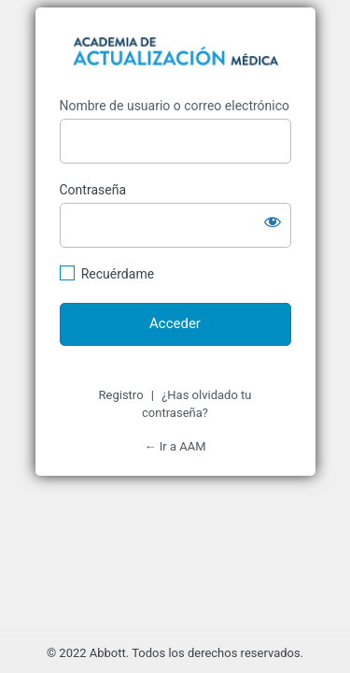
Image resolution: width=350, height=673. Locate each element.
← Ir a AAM (175, 446)
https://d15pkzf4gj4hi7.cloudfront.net (175, 55)
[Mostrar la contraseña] (272, 221)
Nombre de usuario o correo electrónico (175, 105)
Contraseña (93, 189)
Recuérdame (117, 273)
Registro (121, 395)
